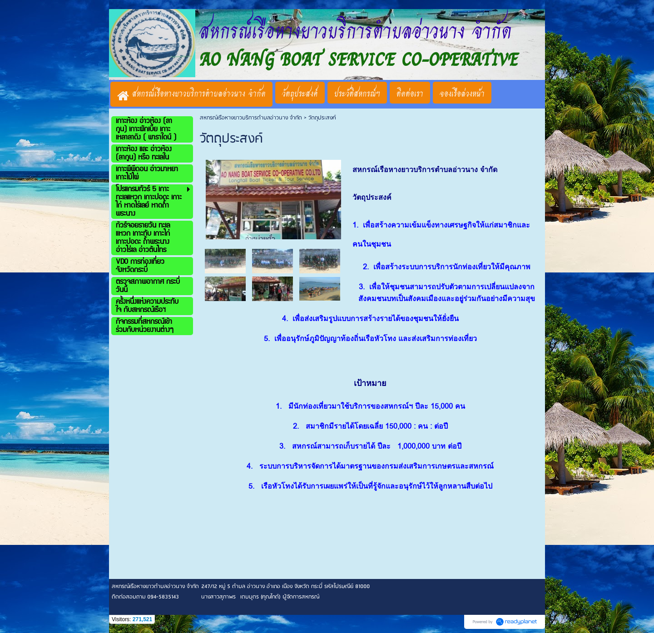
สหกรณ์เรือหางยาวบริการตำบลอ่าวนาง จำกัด (251, 118)
